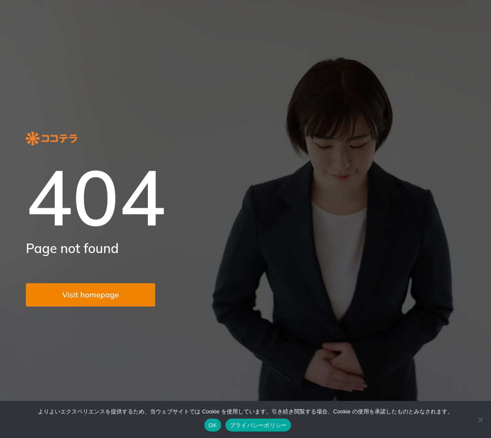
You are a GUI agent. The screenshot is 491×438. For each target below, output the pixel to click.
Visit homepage (90, 295)
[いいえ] (480, 419)
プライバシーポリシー (258, 425)
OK (213, 425)
